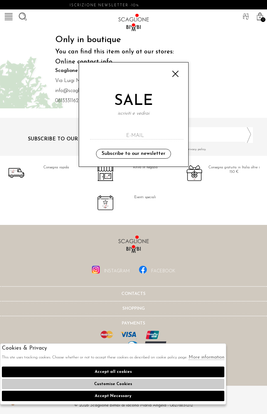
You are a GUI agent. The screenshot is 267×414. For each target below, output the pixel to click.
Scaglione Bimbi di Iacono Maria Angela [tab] (133, 246)
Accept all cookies (113, 372)
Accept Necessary (113, 396)
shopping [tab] (133, 308)
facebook (157, 270)
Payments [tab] (133, 323)
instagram (111, 270)
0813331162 (66, 100)
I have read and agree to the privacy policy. (195, 149)
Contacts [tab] (133, 293)
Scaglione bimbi (133, 24)
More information (206, 357)
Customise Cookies (113, 384)
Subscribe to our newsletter (133, 153)
